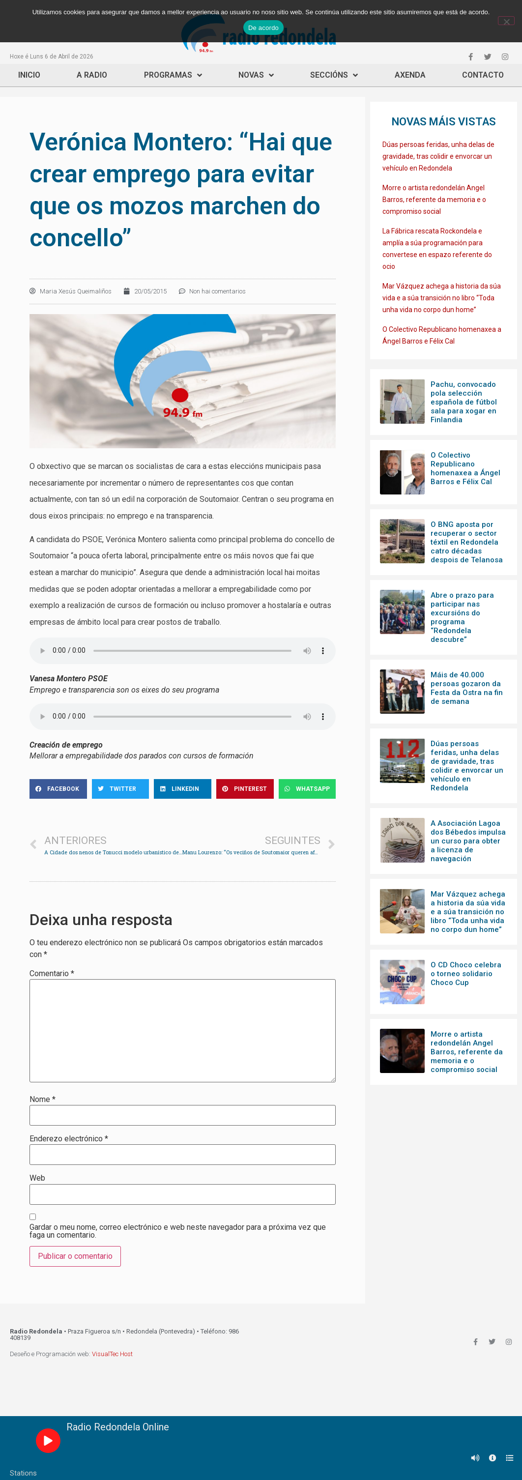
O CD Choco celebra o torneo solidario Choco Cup (466, 973)
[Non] (506, 20)
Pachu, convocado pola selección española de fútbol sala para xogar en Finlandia (464, 402)
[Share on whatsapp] (307, 789)
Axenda (410, 75)
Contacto (483, 75)
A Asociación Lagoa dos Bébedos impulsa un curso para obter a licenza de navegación (468, 841)
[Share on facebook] (58, 789)
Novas (256, 75)
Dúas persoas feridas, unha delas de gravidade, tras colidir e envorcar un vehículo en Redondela (438, 156)
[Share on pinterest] (245, 789)
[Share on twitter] (120, 789)
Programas (173, 75)
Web (37, 1178)
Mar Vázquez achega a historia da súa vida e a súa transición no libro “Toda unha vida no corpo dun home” (441, 298)
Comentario (51, 974)
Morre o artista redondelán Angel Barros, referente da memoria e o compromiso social (434, 199)
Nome (42, 1099)
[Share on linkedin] (182, 789)
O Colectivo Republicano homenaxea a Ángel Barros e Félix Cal (465, 468)
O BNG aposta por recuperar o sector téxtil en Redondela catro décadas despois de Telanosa (467, 542)
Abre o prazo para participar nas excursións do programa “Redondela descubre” (462, 617)
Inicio (29, 75)
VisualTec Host (112, 1354)
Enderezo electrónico (68, 1139)
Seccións (334, 75)
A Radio (92, 75)
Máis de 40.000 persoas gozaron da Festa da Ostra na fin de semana (467, 688)
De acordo (263, 27)
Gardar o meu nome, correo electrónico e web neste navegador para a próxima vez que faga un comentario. (177, 1231)
